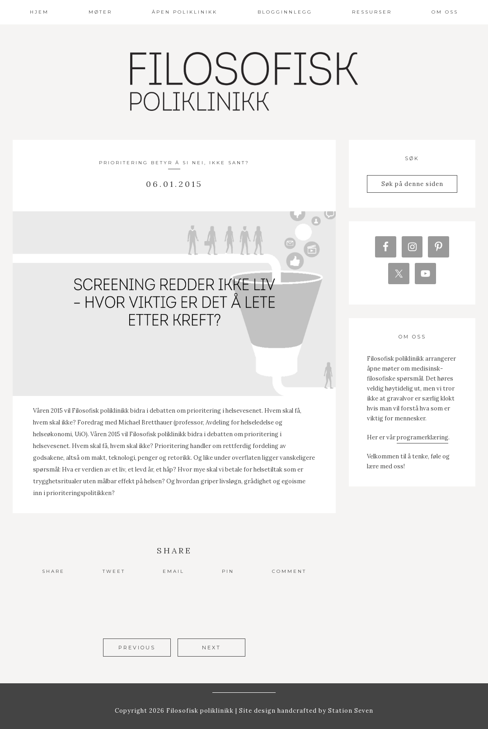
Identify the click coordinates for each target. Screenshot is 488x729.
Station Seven (349, 710)
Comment (289, 571)
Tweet (114, 571)
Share (53, 571)
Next (211, 647)
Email (173, 571)
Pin (228, 571)
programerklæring (422, 438)
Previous (136, 647)
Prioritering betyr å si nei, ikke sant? (174, 163)
